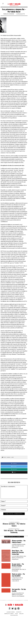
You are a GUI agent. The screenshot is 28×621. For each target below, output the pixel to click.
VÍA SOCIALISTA (14, 615)
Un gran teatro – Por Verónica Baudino (18, 565)
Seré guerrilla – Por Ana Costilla (19, 590)
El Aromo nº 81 (21, 13)
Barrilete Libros (9, 613)
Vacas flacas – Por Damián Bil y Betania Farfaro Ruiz (18, 552)
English (21, 613)
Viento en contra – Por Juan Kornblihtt (18, 575)
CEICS (16, 613)
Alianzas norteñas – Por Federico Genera (19, 541)
